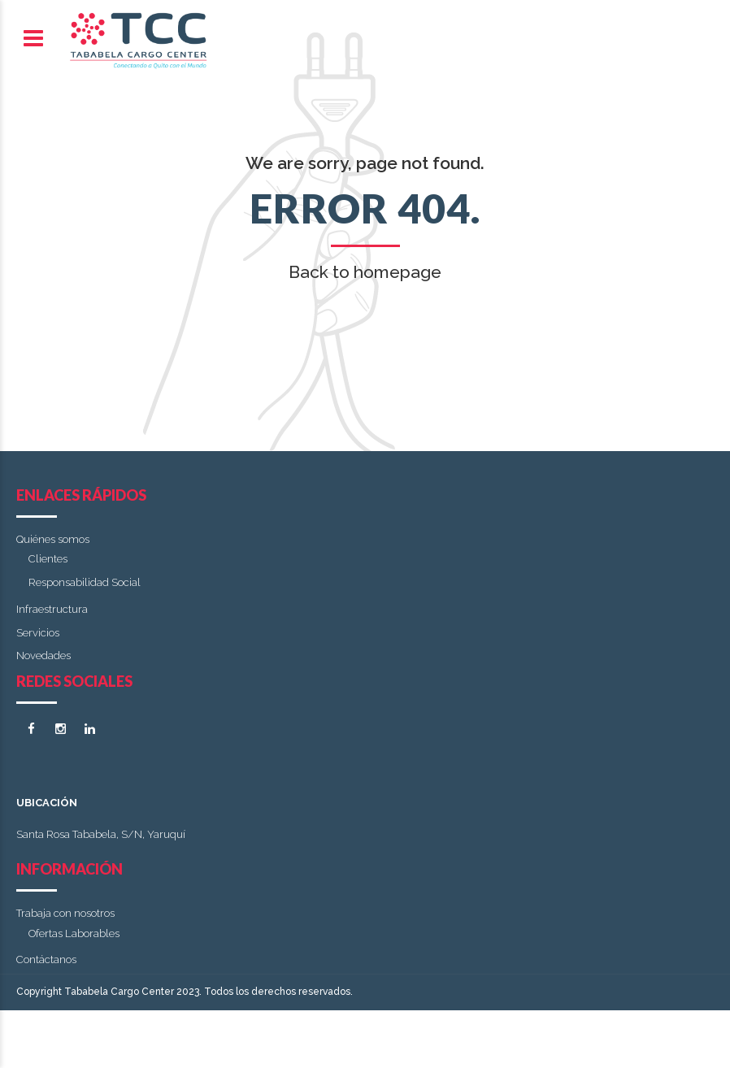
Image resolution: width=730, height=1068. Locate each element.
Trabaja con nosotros (65, 913)
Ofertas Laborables (73, 933)
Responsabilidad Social (84, 582)
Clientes (47, 559)
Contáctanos (46, 959)
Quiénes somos (52, 539)
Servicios (37, 633)
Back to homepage (365, 272)
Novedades (43, 655)
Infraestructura (52, 609)
